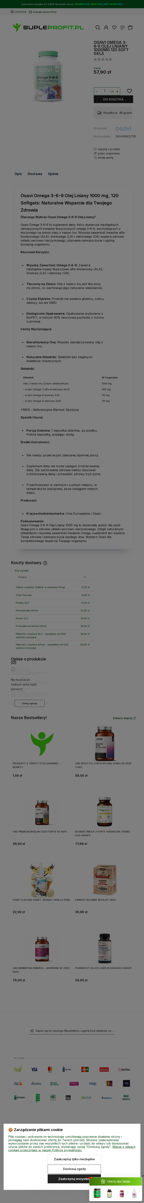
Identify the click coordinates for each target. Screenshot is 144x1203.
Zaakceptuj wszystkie (74, 1179)
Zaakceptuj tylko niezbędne (74, 1159)
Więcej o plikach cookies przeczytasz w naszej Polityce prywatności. (71, 1148)
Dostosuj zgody (74, 1169)
